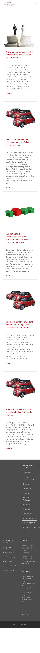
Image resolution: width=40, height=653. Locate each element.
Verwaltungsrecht (29, 523)
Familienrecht (27, 489)
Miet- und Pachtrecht (26, 499)
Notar (25, 532)
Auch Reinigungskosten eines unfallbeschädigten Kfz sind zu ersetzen (19, 412)
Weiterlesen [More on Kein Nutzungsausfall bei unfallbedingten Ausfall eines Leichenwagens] (9, 188)
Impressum (25, 612)
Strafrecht (26, 509)
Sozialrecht (27, 505)
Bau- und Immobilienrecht (28, 478)
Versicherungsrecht (29, 518)
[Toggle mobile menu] (36, 4)
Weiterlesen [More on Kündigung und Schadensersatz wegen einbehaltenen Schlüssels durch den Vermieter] (9, 276)
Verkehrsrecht (27, 514)
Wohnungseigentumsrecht (29, 527)
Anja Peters (8, 548)
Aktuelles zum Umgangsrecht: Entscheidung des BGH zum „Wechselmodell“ (19, 55)
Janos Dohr (8, 561)
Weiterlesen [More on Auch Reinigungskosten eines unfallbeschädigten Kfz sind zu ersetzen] (9, 448)
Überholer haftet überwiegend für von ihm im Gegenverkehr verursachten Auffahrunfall (19, 325)
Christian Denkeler (10, 566)
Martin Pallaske (9, 552)
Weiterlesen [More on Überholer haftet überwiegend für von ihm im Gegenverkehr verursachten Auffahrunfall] (9, 363)
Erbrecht (26, 484)
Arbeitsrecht (27, 473)
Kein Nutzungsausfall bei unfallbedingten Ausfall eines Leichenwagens (19, 142)
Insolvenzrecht (28, 493)
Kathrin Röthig (9, 570)
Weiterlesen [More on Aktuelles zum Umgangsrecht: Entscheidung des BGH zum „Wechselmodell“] (9, 93)
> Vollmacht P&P (27, 576)
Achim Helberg (9, 557)
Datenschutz (26, 614)
